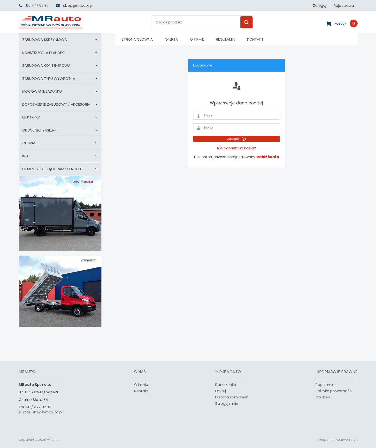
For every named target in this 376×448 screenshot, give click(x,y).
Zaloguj (319, 5)
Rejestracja (344, 5)
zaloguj (236, 138)
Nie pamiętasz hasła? (236, 148)
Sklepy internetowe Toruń (338, 439)
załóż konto (268, 156)
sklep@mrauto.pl (47, 412)
